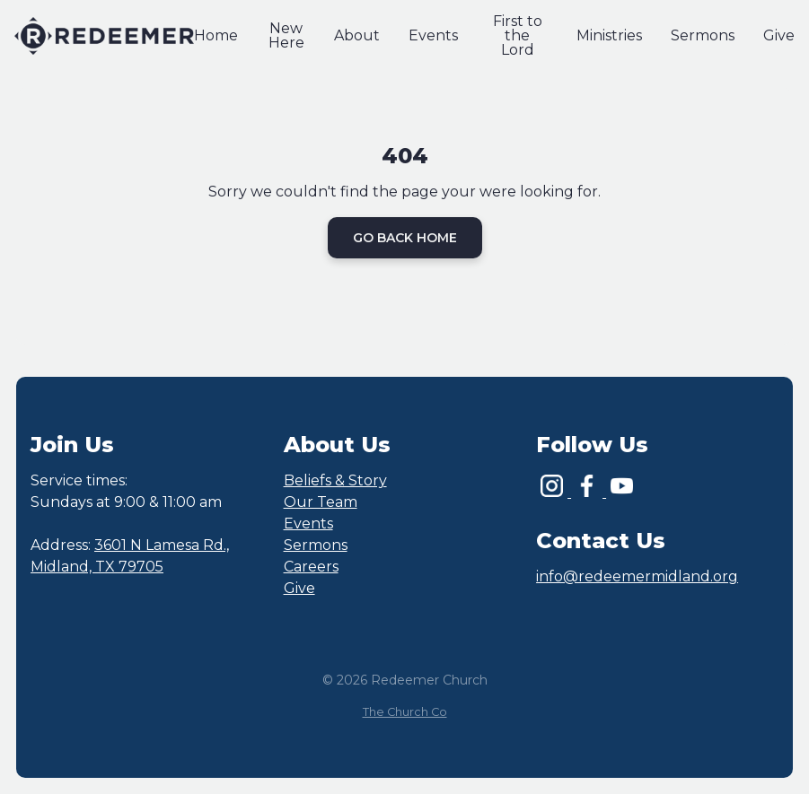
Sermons (315, 545)
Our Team (320, 501)
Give (299, 588)
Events (308, 523)
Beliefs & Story (335, 480)
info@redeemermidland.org (637, 576)
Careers (311, 566)
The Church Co (405, 712)
